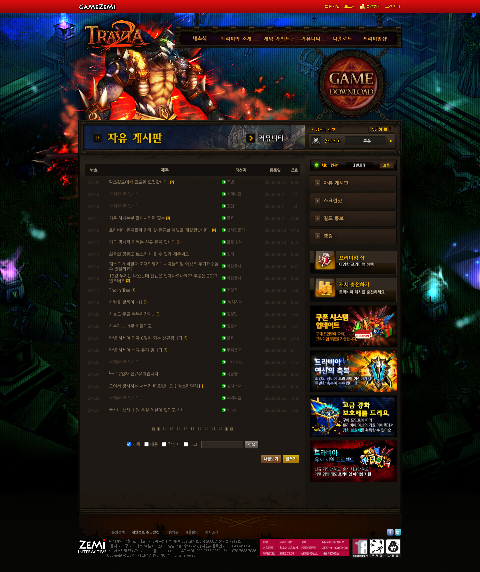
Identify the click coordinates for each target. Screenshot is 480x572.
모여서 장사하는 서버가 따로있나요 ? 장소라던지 (156, 385)
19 (199, 428)
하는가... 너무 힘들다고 (131, 325)
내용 (154, 444)
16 (178, 428)
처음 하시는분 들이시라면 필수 (139, 218)
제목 (136, 444)
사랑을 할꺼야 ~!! (128, 301)
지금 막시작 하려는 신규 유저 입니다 (145, 242)
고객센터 (392, 6)
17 (185, 428)
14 (164, 428)
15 (171, 428)
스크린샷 (332, 200)
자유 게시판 (335, 183)
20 (206, 428)
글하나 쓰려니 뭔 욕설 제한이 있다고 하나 (147, 409)
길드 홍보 (333, 218)
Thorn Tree (122, 289)
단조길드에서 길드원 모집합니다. (141, 182)
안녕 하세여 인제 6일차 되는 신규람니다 (148, 337)
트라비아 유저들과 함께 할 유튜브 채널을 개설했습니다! (162, 230)
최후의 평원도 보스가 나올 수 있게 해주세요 (149, 254)
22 (220, 428)
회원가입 (332, 6)
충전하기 (370, 6)
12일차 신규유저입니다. (135, 373)
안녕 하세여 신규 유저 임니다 (138, 349)
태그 (193, 444)
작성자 (174, 444)
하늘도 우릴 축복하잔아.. (134, 313)
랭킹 (328, 236)
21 (213, 428)
